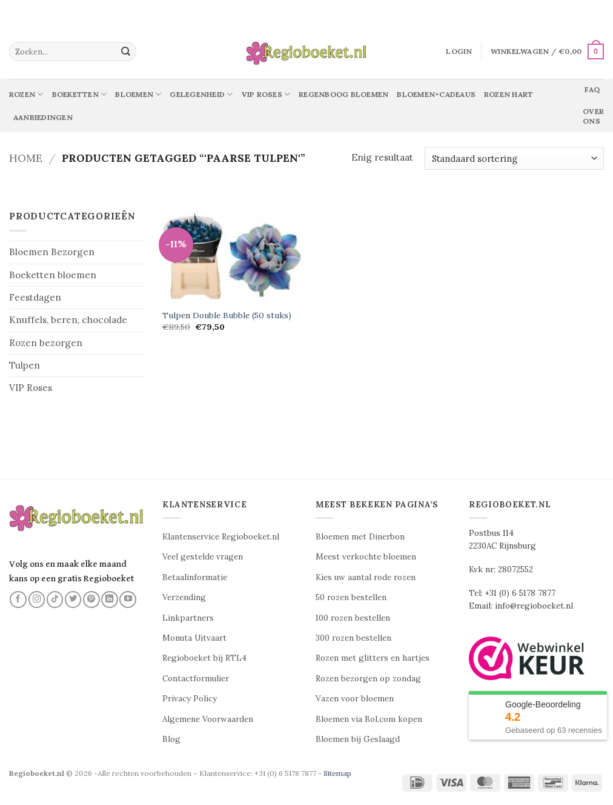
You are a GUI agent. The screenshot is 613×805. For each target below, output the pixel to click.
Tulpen (24, 365)
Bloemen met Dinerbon (360, 537)
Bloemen (138, 94)
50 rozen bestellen (351, 597)
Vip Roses (266, 94)
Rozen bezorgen (45, 343)
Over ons (593, 116)
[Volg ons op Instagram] (36, 599)
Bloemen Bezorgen (51, 252)
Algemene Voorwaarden (207, 719)
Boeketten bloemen (52, 275)
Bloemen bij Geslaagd (358, 739)
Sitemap (337, 773)
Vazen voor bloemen (355, 698)
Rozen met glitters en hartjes (372, 658)
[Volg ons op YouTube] (127, 599)
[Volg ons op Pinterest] (91, 599)
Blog (171, 739)
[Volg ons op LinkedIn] (109, 599)
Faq (592, 89)
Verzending (184, 597)
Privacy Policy (189, 698)
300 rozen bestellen (353, 638)
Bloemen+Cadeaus (436, 94)
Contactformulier (195, 678)
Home (25, 158)
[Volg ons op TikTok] (55, 599)
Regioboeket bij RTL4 (204, 658)
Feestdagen (35, 297)
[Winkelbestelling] (514, 158)
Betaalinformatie (194, 577)
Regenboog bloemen (343, 94)
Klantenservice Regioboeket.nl (220, 537)
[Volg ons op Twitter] (73, 599)
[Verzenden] (126, 51)
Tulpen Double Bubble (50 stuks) (226, 315)
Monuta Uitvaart (194, 638)
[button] (459, 51)
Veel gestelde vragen (202, 557)
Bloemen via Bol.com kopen (369, 719)
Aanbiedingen (43, 117)
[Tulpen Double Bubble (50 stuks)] (232, 255)
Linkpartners (188, 618)
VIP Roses (30, 387)
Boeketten (79, 94)
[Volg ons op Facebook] (18, 599)
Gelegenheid (201, 94)
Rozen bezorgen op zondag (368, 678)
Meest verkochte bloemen (366, 557)
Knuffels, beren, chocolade (68, 320)
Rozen (26, 94)
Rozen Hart (508, 94)
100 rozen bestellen (353, 618)
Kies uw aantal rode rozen (366, 577)
